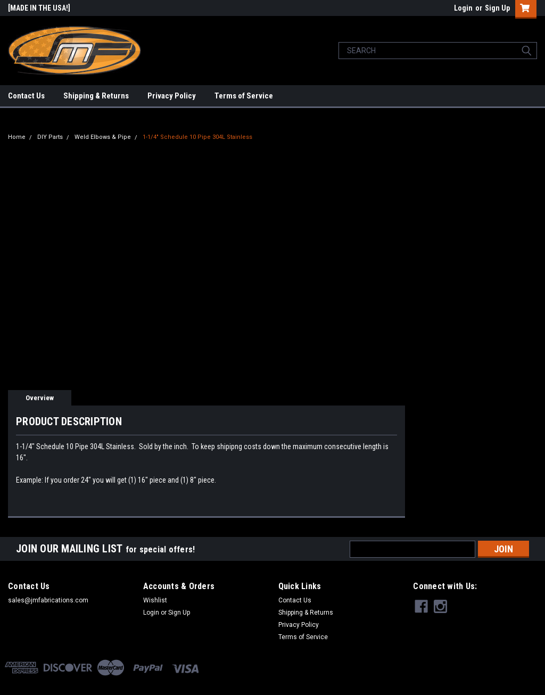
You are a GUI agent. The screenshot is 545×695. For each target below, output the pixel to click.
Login (463, 8)
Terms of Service (243, 96)
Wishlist (155, 600)
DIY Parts (50, 137)
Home (17, 137)
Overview (40, 398)
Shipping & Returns (96, 96)
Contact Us (26, 96)
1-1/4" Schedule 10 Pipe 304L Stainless (197, 137)
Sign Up (497, 8)
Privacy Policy (171, 96)
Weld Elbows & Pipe (103, 137)
